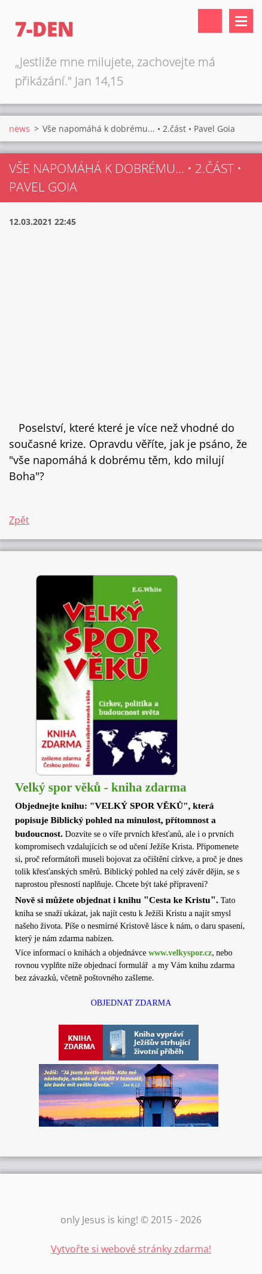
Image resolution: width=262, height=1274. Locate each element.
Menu (241, 21)
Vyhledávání (210, 21)
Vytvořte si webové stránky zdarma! (131, 1249)
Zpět (19, 520)
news (19, 128)
